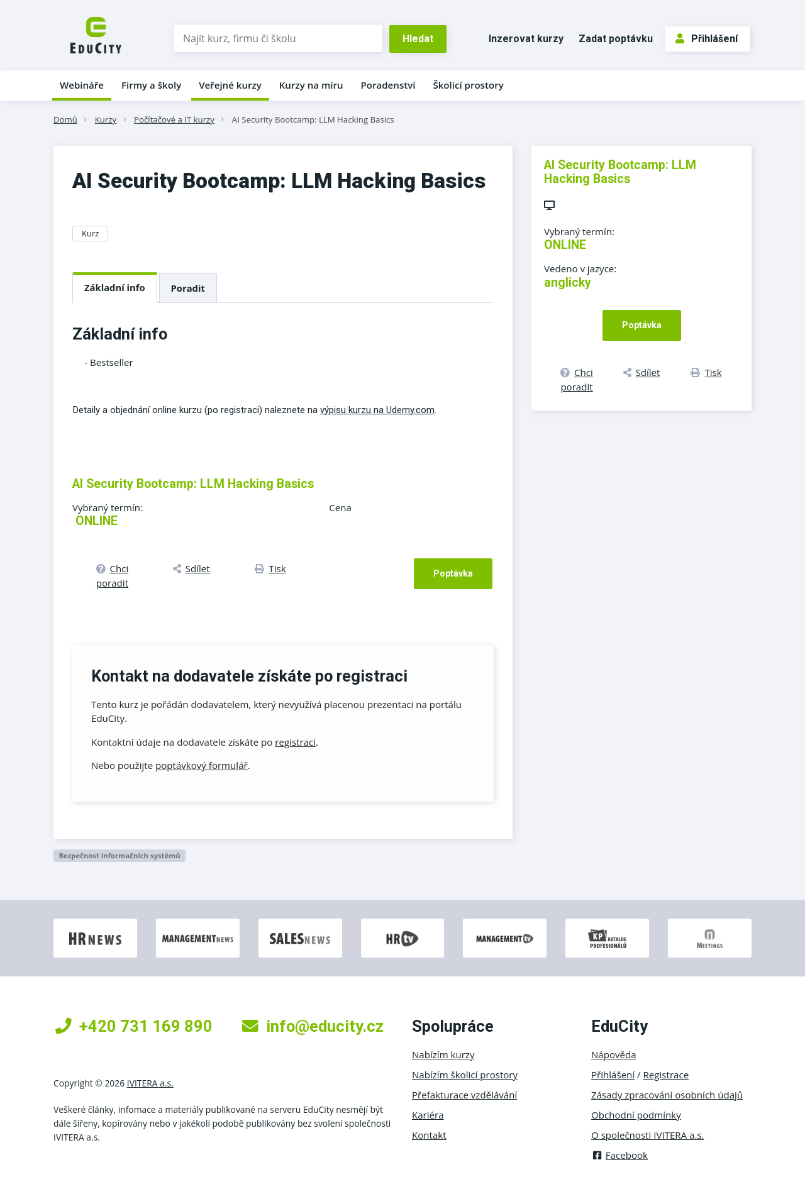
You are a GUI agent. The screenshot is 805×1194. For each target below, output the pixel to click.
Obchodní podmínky (636, 1114)
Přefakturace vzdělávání (464, 1094)
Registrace (666, 1074)
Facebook (619, 1155)
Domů (65, 119)
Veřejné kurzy (230, 85)
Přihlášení (706, 39)
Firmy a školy (151, 85)
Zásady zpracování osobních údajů (667, 1094)
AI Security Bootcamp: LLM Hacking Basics (313, 119)
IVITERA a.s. (150, 1083)
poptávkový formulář (201, 765)
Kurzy (105, 119)
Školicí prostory (468, 85)
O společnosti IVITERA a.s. (647, 1135)
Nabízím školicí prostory (465, 1074)
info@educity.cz (313, 1026)
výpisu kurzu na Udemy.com (377, 410)
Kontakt (429, 1135)
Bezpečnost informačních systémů (119, 855)
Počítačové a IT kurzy (174, 119)
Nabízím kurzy (443, 1054)
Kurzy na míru (311, 85)
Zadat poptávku (616, 39)
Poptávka (453, 573)
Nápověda (613, 1054)
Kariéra (428, 1114)
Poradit (188, 288)
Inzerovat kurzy (526, 39)
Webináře (82, 85)
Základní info (114, 287)
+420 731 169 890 (134, 1026)
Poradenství (388, 85)
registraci (295, 742)
